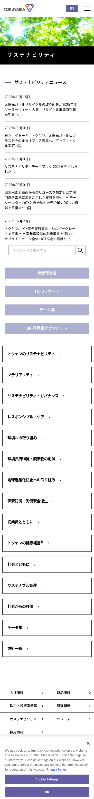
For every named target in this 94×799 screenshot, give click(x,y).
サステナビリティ (23, 719)
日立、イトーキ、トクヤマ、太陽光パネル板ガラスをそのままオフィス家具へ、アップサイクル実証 (40, 141)
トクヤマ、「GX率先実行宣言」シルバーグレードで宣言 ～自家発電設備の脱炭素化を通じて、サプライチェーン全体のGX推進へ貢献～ (41, 234)
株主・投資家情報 (23, 706)
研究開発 (63, 706)
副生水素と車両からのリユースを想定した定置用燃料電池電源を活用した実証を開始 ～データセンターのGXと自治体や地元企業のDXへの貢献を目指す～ (41, 200)
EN (72, 8)
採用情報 (16, 732)
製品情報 (63, 693)
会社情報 (16, 693)
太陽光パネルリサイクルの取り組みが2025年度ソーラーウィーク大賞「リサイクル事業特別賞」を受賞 (41, 110)
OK (47, 794)
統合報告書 (47, 273)
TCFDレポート (46, 291)
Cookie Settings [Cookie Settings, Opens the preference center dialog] (47, 781)
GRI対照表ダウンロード (47, 328)
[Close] (88, 744)
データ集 (47, 310)
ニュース (63, 719)
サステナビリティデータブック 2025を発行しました (41, 169)
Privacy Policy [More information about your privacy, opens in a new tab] (56, 771)
